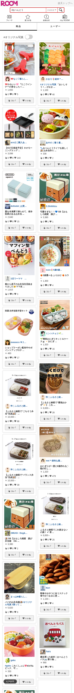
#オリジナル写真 (48, 84)
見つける (27, 18)
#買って (15, 604)
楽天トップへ (65, 3)
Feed (9, 18)
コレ (13, 100)
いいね (28, 100)
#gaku (8, 666)
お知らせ (46, 18)
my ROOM (65, 18)
